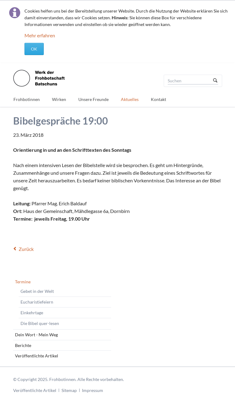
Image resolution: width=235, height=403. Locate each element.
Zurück (26, 249)
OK (34, 48)
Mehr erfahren (39, 35)
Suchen (215, 81)
